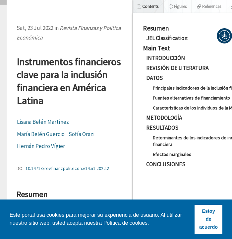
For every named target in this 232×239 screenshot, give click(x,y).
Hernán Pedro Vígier (41, 146)
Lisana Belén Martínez (43, 121)
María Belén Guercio (41, 134)
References (209, 6)
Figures (178, 6)
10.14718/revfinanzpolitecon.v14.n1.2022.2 (67, 168)
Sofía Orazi (81, 134)
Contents (148, 6)
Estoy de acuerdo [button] (208, 219)
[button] (224, 35)
